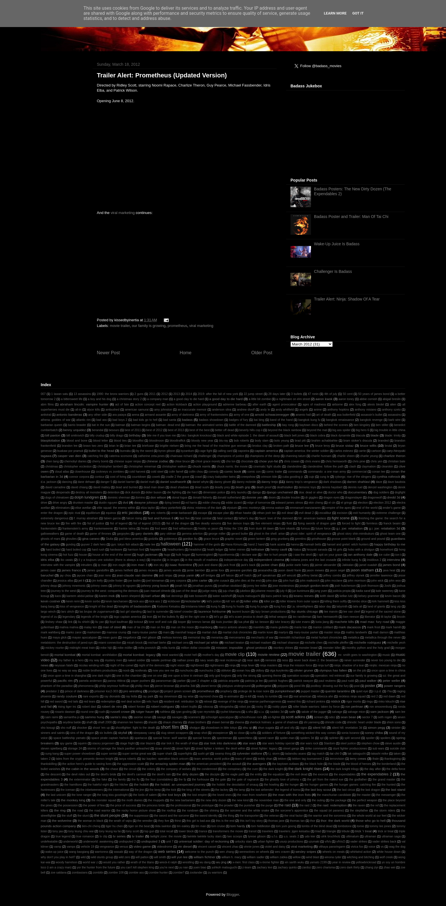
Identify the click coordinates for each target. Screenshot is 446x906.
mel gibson (149, 637)
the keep (155, 789)
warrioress (102, 851)
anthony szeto (391, 409)
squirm (82, 743)
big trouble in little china (389, 430)
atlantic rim (83, 419)
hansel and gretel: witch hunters (348, 544)
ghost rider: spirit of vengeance (310, 533)
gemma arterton (192, 533)
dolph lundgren (86, 497)
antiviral (46, 414)
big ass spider (341, 430)
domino (140, 497)
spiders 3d (307, 738)
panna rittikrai (117, 680)
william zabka (279, 857)
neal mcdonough (230, 660)
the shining (211, 810)
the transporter (249, 815)
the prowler (226, 805)
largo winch (48, 611)
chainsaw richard (181, 456)
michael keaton (234, 642)
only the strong (247, 675)
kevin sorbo (92, 601)
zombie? (178, 872)
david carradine (55, 487)
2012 (164, 394)
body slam (262, 440)
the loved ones (222, 794)
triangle (331, 831)
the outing (318, 800)
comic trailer (274, 471)
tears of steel (243, 758)
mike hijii (106, 647)
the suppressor (139, 815)
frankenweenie (103, 528)
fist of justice (95, 523)
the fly (136, 779)
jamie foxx (217, 570)
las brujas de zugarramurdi (97, 611)
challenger (205, 456)
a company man (157, 399)
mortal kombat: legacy (139, 654)
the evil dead (298, 774)
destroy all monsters (88, 492)
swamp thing (223, 753)
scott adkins (295, 717)
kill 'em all (232, 601)
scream (319, 717)
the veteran (271, 815)
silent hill (319, 727)
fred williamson (183, 528)
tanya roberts (127, 758)
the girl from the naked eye (325, 779)
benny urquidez (74, 430)
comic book (232, 471)
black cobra (317, 435)
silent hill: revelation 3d (347, 727)
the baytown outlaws (285, 763)
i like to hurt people (274, 554)
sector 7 (367, 717)
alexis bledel (375, 404)
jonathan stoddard (230, 585)
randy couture (66, 696)
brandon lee (70, 445)
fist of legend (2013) (146, 523)
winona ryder (332, 857)
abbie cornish (368, 399)
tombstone (345, 826)
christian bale (396, 461)
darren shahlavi (358, 481)
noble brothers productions (100, 670)
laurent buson (241, 611)
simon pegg (376, 727)
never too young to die (386, 660)
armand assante (155, 414)
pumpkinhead (285, 691)
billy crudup (97, 435)
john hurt (288, 580)
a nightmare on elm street (293, 399)
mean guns (109, 637)
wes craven (282, 851)
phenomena (86, 685)
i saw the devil (302, 554)
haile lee (149, 544)
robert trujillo (189, 706)
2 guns (139, 394)
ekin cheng (316, 502)
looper (182, 621)
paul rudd (347, 680)
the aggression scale (130, 763)
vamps (71, 846)
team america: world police (212, 758)
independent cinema (269, 559)
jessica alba (65, 580)
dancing (67, 481)
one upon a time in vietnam (185, 675)
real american (302, 696)
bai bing (259, 419)
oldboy (259, 670)
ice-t (398, 554)
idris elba (47, 559)
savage (162, 717)
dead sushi (202, 487)
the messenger (386, 794)
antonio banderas (69, 414)
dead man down (154, 487)
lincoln (401, 616)
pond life (299, 685)
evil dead (287, 512)
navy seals (207, 660)
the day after (372, 769)
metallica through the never (383, 637)
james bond (391, 565)
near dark (253, 660)
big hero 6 (362, 430)
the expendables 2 (376, 774)
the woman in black (90, 820)
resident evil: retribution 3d (180, 701)
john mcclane (333, 580)
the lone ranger (81, 794)
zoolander (196, 872)
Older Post (261, 352)
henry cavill (279, 549)
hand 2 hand (256, 544)
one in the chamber (129, 675)
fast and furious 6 (160, 518)
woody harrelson (66, 862)
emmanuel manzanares (305, 507)
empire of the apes (338, 507)
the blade (334, 763)
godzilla (153, 538)
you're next (166, 867)
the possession (68, 805)
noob (126, 670)
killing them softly (335, 601)
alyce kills (93, 409)
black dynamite (341, 435)
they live (163, 820)
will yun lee (179, 857)
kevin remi (73, 601)
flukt (289, 523)
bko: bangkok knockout (196, 435)
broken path (281, 445)
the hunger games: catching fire (355, 784)
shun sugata (266, 727)
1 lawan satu (59, 394)
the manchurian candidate (334, 794)
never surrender (354, 660)
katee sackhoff (222, 596)
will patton (142, 857)
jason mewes (315, 570)
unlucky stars (243, 841)
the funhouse (200, 779)
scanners (194, 717)
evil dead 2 (306, 512)
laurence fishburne (212, 611)
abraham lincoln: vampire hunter (84, 404)
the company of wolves (176, 769)
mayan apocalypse (84, 637)
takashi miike (379, 753)
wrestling (188, 862)
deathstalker (285, 487)
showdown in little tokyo (221, 727)
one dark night (101, 675)
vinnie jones (251, 846)
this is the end (225, 820)
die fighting (174, 492)
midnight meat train (82, 647)
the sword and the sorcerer (171, 815)
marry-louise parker (144, 632)
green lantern (256, 538)
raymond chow (208, 696)
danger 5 (106, 481)
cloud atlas (62, 471)
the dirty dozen (188, 774)
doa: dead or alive (310, 492)
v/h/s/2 (340, 841)
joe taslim (134, 580)
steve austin (393, 743)
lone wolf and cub (160, 621)
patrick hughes (278, 680)
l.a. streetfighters (303, 606)
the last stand (395, 789)
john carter (199, 580)
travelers (267, 831)
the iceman (67, 789)
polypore (283, 685)
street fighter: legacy (264, 748)
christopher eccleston (78, 466)
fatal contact (225, 518)
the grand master (384, 779)
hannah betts (312, 544)
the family (119, 779)
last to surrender (158, 611)
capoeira (243, 450)
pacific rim (65, 680)
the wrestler (145, 820)
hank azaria (277, 544)
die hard (192, 492)
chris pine (358, 461)
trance (203, 831)
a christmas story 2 (129, 399)
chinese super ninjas (127, 461)
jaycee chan (85, 575)
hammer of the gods (207, 544)
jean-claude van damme (135, 575)
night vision (177, 665)
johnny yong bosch (155, 585)
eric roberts (158, 512)
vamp (57, 846)
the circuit (130, 769)
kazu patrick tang (277, 596)
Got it (358, 13)
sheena (239, 722)
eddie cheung (211, 502)
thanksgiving (392, 758)
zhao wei (389, 867)
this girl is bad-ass (198, 820)
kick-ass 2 (155, 601)
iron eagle (119, 565)
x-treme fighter (269, 862)
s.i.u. (261, 711)
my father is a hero (70, 660)
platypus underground (236, 685)
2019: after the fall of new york (218, 394)
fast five (184, 518)
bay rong (288, 425)
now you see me (163, 670)
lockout (138, 621)
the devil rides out (78, 774)
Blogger (232, 894)
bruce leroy (322, 445)
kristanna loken (196, 606)
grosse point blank (344, 538)
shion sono (393, 722)
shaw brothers (197, 722)
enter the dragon (52, 512)
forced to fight (351, 523)
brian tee (130, 445)
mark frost (373, 627)
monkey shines (283, 647)
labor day (325, 606)
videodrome (164, 846)
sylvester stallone (249, 753)
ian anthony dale (360, 554)
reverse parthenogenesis (265, 701)
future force (323, 528)
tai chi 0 (336, 753)
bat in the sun (101, 425)
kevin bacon (393, 596)
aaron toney (346, 399)
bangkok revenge (371, 419)
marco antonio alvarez (233, 627)
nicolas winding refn (92, 665)
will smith (160, 857)
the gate (220, 779)
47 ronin (313, 394)
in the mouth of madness (201, 559)
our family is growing (149, 326)
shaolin (152, 722)
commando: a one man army (327, 471)
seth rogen (385, 717)
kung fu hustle (235, 606)
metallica (353, 637)
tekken (282, 758)
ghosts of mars (50, 538)
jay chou (65, 575)
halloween (171, 543)
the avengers (256, 763)
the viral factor (293, 815)
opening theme (271, 675)
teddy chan (265, 758)
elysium (232, 507)
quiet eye (362, 691)
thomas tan (297, 820)
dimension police (214, 492)
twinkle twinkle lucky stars (204, 836)
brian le (114, 445)
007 (43, 394)
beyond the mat (317, 430)
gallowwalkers (50, 533)
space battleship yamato (69, 738)
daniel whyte (200, 481)
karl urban (152, 596)
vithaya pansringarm (332, 846)
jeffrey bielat (310, 575)
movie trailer (120, 326)
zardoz (306, 867)
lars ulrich (67, 611)
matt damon (380, 632)
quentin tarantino (337, 691)
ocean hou (243, 670)
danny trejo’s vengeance (302, 481)
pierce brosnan (164, 685)
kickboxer (174, 601)
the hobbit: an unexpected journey (180, 784)
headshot (195, 549)
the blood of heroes (358, 763)
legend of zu (49, 616)
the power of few (94, 805)
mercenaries (237, 637)
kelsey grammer (368, 596)
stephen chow (370, 743)
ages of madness (314, 404)
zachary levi (264, 867)
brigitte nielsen (169, 445)
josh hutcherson (345, 585)
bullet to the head (101, 450)
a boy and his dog (99, 399)
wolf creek (386, 857)
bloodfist (138, 440)
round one (87, 711)
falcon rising (134, 518)
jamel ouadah (368, 565)
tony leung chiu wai (81, 831)
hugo (167, 554)
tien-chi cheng (91, 826)
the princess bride (153, 805)
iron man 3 (139, 565)
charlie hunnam (321, 456)
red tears (89, 701)
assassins (394, 414)
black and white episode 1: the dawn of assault (248, 435)
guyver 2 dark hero (93, 544)
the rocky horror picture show (136, 810)
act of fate (122, 404)
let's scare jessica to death (246, 616)
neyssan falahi (63, 665)
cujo (311, 476)
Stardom (329, 743)
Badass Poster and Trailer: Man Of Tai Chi (351, 216)
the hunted (389, 784)
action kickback (177, 404)
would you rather (114, 862)
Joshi (387, 585)
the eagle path (234, 774)
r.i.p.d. (377, 691)
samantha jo (72, 717)
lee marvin (331, 611)
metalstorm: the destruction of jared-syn (67, 642)
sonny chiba (374, 732)
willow (297, 857)
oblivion (226, 670)
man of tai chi (136, 627)
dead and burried (126, 487)
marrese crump (116, 632)
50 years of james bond (374, 394)
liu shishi (83, 621)
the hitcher (121, 784)
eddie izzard (234, 502)
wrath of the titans (142, 862)
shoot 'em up (101, 727)
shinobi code (333, 722)
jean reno (105, 575)
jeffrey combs (332, 575)
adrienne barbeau (235, 404)
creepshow (248, 476)
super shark (164, 753)
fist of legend (119, 523)
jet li (81, 580)
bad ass (101, 419)
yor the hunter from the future (96, 867)
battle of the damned (242, 425)
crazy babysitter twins (221, 476)
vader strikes (358, 841)
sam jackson (379, 711)
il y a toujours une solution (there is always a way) (112, 559)
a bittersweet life (71, 399)
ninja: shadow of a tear (349, 665)
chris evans (312, 461)
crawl (198, 476)
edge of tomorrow (258, 502)
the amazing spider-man (167, 763)
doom (272, 497)
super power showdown (79, 753)
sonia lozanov (350, 732)
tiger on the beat (139, 826)
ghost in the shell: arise (269, 533)
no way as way (67, 670)
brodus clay (260, 445)
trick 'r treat (363, 831)
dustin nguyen (108, 502)
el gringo (346, 502)
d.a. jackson (49, 481)
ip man (102, 565)
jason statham (362, 570)
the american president (206, 763)
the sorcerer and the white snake (247, 810)
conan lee (378, 471)
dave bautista (396, 481)
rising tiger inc (67, 706)
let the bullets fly (168, 616)
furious (305, 528)
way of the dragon (141, 851)
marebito (259, 627)
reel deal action (131, 701)
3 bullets (296, 394)
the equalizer (276, 774)
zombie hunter (158, 872)
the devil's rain (161, 774)
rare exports (91, 696)
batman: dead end (168, 425)
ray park (148, 696)
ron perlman (354, 706)
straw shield (163, 748)
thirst (178, 820)
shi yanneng (312, 722)
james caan (48, 570)
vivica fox (357, 846)
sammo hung (94, 717)
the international (118, 789)
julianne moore (265, 590)
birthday (135, 435)
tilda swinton (163, 826)
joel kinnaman (155, 580)
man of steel (112, 627)
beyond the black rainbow (284, 430)
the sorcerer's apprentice (291, 810)
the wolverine (61, 820)
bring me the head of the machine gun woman (216, 445)
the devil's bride (105, 774)
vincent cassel (207, 846)
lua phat (243, 621)
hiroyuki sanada (317, 549)
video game (142, 846)
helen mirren (237, 549)
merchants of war (262, 637)
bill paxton (52, 435)
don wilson (158, 497)
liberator (370, 616)
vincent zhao (230, 846)
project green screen (177, 691)
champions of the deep (264, 456)
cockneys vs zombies (110, 471)
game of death (74, 533)
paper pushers (140, 680)
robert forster (136, 706)
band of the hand (281, 419)
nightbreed (197, 665)
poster (370, 685)
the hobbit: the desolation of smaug (235, 784)
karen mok (107, 596)
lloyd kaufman (119, 621)
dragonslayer (353, 497)
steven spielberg (51, 748)
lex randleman (302, 616)
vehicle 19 (87, 846)
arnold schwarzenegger (272, 414)
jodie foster (115, 580)
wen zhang (227, 851)
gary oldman (168, 533)
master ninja (332, 632)
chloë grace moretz (208, 461)
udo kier (310, 836)
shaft (89, 722)
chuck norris (202, 466)
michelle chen (313, 642)
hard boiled (53, 549)
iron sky (159, 565)
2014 (188, 394)
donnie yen (254, 497)
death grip (243, 487)
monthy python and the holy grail (368, 647)
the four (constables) (159, 779)
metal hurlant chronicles (326, 637)
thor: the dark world (335, 820)
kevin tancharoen (116, 601)
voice (372, 846)
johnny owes (99, 585)
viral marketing (123, 213)
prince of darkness (77, 691)
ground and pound (373, 538)
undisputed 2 (127, 841)
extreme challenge (388, 512)
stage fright (127, 743)
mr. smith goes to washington (357, 654)
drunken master (83, 502)
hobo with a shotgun (361, 549)
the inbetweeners (91, 789)
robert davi (89, 706)
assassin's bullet (371, 414)
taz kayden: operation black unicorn (165, 758)
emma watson (275, 507)
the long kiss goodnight (112, 794)
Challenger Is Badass (333, 271)
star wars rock (309, 743)
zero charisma (325, 867)
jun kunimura (300, 590)
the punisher (247, 805)
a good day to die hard (226, 399)
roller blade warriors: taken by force (316, 706)
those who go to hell (370, 820)
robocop (207, 706)
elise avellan (83, 507)
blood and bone (77, 440)
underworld (70, 841)
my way (94, 660)
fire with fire (73, 523)
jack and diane (208, 565)
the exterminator (80, 779)
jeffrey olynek (356, 575)
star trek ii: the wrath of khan (180, 743)
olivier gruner (304, 670)
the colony (149, 769)
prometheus (177, 326)
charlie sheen (346, 456)
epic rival (74, 512)
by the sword (144, 450)
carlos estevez (343, 450)
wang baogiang (79, 851)
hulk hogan (183, 554)
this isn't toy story (251, 820)
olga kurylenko (279, 670)
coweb (156, 476)
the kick (171, 789)
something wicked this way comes (313, 732)
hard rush (98, 549)
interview (393, 559)
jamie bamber (196, 570)
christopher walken (174, 466)
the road (77, 810)
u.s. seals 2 (291, 836)
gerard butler (239, 533)
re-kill (247, 696)
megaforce (129, 637)
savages (177, 717)
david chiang (79, 487)
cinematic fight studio (267, 466)
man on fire (157, 627)
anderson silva (222, 409)
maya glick (60, 637)
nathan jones (185, 660)
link (70, 621)
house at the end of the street (111, 554)
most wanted (170, 654)
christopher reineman (142, 466)
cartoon (376, 450)
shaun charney (172, 722)
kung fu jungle (259, 606)
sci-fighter (273, 717)
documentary (357, 492)
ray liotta (131, 696)
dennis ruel (355, 487)
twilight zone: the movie (166, 836)
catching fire (95, 456)
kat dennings (174, 596)
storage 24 (75, 748)
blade (375, 435)
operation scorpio (298, 675)
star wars (249, 743)
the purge (267, 805)
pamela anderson (90, 680)
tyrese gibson (257, 836)
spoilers (385, 738)
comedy (213, 471)
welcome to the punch (199, 851)
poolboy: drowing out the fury (329, 685)
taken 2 (45, 758)
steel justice (348, 743)
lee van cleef (351, 611)
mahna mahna (69, 627)
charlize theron (394, 456)
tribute (345, 831)
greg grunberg (280, 538)
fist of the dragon (177, 523)
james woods (172, 570)
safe (292, 711)
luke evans (303, 621)
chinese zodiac (157, 461)
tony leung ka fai (110, 831)
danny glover (222, 481)
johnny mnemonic (74, 585)
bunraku (125, 450)
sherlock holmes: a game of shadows (273, 722)
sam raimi (51, 717)
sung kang (52, 753)
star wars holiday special (278, 743)
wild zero (124, 857)
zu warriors (215, 872)
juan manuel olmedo (157, 590)
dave (379, 481)
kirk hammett (380, 601)
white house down (389, 851)
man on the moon (182, 627)
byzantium (187, 450)
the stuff (67, 815)
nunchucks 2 (207, 670)
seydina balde (72, 722)
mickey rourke (54, 647)
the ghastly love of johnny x (283, 779)
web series (167, 851)
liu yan (99, 621)
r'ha (389, 691)
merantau (217, 637)
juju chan (229, 590)
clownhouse (82, 471)
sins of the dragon (82, 732)
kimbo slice (359, 601)
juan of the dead (186, 590)
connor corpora (79, 476)
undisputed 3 (150, 841)
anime (318, 409)
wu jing (221, 862)
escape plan (221, 512)
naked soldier (136, 660)
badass (187, 419)
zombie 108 (116, 872)
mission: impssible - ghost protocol (241, 647)
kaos (58, 596)
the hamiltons (73, 784)
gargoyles (123, 533)
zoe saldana (59, 872)
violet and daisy (275, 846)
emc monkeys (251, 507)
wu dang (204, 862)
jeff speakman (266, 575)
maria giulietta (279, 627)
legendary (68, 616)
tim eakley (183, 826)
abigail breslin (391, 399)
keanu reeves (304, 596)
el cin (331, 502)
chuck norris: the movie (232, 466)
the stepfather (359, 810)
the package (338, 800)
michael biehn (157, 642)
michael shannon (288, 642)
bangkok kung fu (309, 419)
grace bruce (211, 538)
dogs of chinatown (57, 497)
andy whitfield (285, 409)
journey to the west (63, 590)
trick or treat (385, 831)
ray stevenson (168, 696)
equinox (111, 512)
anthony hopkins (338, 409)
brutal (388, 445)
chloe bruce (182, 461)
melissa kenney (172, 637)
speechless (245, 738)
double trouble (290, 497)
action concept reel (148, 404)
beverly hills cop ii (251, 430)
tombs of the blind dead (317, 826)
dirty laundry (239, 492)
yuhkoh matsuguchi (224, 867)
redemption (108, 701)
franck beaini (391, 523)
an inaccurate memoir (192, 409)
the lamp (239, 789)
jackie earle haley (297, 565)
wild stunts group (102, 857)
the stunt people (107, 815)
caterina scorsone (120, 456)
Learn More (335, 13)
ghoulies (71, 538)
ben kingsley (362, 425)
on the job (359, 670)
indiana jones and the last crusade (313, 559)
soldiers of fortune (273, 732)
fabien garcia (112, 518)
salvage (337, 711)
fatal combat (203, 518)
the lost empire (197, 794)
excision (342, 512)
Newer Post (108, 352)
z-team (246, 867)
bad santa (169, 419)
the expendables (345, 774)
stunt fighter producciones (350, 748)
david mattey (101, 487)
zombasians (79, 872)
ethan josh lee (266, 512)
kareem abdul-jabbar (80, 596)
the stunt (83, 815)
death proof (263, 487)
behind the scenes (336, 425)
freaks (145, 528)
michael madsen (260, 642)
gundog (71, 544)
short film (170, 727)
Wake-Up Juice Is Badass (337, 244)
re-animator (231, 696)
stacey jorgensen (103, 743)
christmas (51, 466)
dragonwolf (374, 497)
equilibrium (93, 512)
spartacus (140, 738)
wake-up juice (54, 851)
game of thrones (100, 533)
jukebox (245, 590)
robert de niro (112, 706)
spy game (66, 743)
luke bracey (282, 621)
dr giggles (311, 497)
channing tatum (295, 456)
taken (397, 753)
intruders (86, 565)
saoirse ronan (143, 717)
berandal (97, 430)
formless (371, 523)
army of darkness (182, 414)
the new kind (240, 800)
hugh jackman (147, 554)
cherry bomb (100, 461)
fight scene (340, 518)
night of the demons (152, 665)
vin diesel (185, 846)
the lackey (222, 789)
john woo (395, 580)
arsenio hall (303, 414)
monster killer (332, 647)
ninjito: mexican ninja (383, 665)
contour (100, 476)
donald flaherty (202, 497)
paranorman (164, 680)
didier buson (154, 492)
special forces (202, 738)
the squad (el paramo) (329, 810)
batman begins (140, 425)
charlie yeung (369, 456)
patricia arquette (229, 680)
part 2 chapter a (202, 680)
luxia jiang (322, 621)
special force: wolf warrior (170, 738)
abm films (47, 404)
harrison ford (136, 549)
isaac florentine (180, 565)
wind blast (312, 857)
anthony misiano (366, 409)
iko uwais (67, 559)
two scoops (234, 836)
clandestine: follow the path (325, 466)
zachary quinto (287, 867)
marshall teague (185, 632)
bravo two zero (93, 445)
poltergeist (263, 685)
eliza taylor (148, 507)
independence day (236, 559)
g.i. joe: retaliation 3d (384, 528)
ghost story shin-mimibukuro (355, 533)
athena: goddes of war (56, 419)
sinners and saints (53, 732)
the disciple (212, 774)
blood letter (100, 440)
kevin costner (50, 601)
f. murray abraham (86, 518)
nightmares (216, 665)
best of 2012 (154, 430)
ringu (370, 701)
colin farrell (176, 471)
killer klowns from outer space (299, 601)
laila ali (357, 606)
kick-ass (138, 601)
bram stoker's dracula (357, 440)
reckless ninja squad (352, 696)
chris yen (376, 461)
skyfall (122, 732)
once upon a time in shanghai (67, 675)
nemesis (270, 660)
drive (44, 502)
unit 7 (169, 841)
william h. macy (231, 857)
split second (352, 738)
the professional (180, 805)
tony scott (132, 831)
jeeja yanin (186, 575)
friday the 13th (233, 528)
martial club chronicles (237, 632)
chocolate (247, 461)
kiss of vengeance (72, 606)
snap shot (200, 732)
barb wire (394, 419)
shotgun (194, 727)
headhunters (175, 549)
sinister (396, 727)
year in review (341, 862)
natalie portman (161, 660)
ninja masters (268, 665)
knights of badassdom (134, 606)
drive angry (60, 502)
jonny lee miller (257, 585)
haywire (155, 549)
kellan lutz (346, 596)
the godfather (358, 779)
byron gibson (166, 450)
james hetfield (124, 570)
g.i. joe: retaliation (349, 528)
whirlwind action (360, 851)
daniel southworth (173, 481)
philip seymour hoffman (114, 685)
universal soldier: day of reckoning (204, 841)
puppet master (310, 691)
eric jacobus (132, 512)
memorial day (197, 637)
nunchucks (187, 670)
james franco (71, 570)
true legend (63, 836)
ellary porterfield (170, 507)
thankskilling (49, 763)
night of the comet (122, 665)
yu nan (183, 867)
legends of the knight (95, 616)
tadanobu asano (295, 753)
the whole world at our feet (369, 815)
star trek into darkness (220, 743)
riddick (335, 701)
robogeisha (226, 706)
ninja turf (323, 665)
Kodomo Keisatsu (168, 606)
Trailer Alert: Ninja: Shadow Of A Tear (347, 299)
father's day (246, 518)
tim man (200, 826)
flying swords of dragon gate (317, 523)
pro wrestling (132, 691)
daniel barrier (126, 481)
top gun (149, 831)
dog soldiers (381, 492)
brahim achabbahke (325, 440)
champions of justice (230, 456)
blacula (360, 435)
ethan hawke (243, 512)
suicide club (398, 748)
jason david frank (289, 570)
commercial (359, 471)
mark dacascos (349, 627)
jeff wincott (289, 575)
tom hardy (237, 826)
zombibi (98, 872)
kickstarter (193, 601)
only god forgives (220, 675)
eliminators (63, 507)
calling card (225, 450)
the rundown (190, 810)
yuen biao (199, 867)
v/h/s (328, 841)
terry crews (358, 758)
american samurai (137, 409)
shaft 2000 (105, 722)
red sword (56, 701)
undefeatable (49, 841)
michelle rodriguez (367, 642)
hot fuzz (68, 554)
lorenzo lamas (201, 621)
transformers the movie (228, 831)
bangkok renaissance (340, 419)
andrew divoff (246, 409)
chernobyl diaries (75, 461)
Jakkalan (348, 565)
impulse (156, 559)
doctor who (335, 492)
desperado (63, 492)
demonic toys (307, 487)
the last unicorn (56, 794)
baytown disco (308, 425)
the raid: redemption (332, 805)
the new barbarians (182, 800)
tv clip (103, 836)
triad (318, 831)
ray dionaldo (112, 696)
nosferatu (141, 670)
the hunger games (316, 784)
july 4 (283, 590)
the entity (256, 774)
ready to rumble (267, 696)
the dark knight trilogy (344, 769)
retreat (208, 701)
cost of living (118, 476)
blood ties (120, 440)
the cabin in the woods (82, 769)
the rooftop (168, 810)
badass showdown (211, 419)
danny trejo (269, 481)
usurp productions (291, 841)
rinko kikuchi (386, 701)
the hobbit (141, 784)
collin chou (196, 471)
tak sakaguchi (357, 753)
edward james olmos (289, 502)
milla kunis (168, 647)
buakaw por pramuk (70, 450)
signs (303, 727)
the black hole (313, 763)
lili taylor (386, 616)
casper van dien (69, 456)
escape (202, 512)
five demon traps (238, 523)
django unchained (280, 492)
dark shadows (332, 481)
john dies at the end (248, 580)
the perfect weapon (364, 800)
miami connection (109, 642)
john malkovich (310, 580)
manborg (205, 627)
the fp (182, 779)
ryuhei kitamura (230, 711)
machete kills (344, 621)
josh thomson (370, 585)
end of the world (367, 507)
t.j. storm (274, 753)
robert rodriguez (162, 706)
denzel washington (380, 487)
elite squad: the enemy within (116, 507)
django (256, 492)
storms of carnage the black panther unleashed (118, 748)
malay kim (90, 627)
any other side (97, 414)
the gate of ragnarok (245, 779)
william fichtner (205, 857)
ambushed (112, 409)
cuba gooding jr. (293, 476)
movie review (268, 654)
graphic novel (233, 538)
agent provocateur (284, 404)
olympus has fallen (333, 670)
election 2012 (382, 502)
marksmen (94, 632)
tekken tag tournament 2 (308, 758)
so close (239, 732)
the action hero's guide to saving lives (87, 763)
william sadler (256, 857)
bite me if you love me (161, 435)
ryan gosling (184, 711)
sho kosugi (48, 727)
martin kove (265, 632)
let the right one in (196, 616)
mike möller (125, 647)
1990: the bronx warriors (113, 394)
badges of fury (238, 419)
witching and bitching (360, 857)
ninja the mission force (297, 665)
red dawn (389, 696)
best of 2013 (176, 430)
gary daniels (144, 533)
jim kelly (97, 580)
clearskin (387, 466)
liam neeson (351, 616)
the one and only (295, 800)
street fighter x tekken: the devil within (220, 748)
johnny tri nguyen (124, 585)
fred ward (161, 528)
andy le (265, 409)
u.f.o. (274, 836)
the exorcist (320, 774)
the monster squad (103, 800)
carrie (362, 450)
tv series (119, 836)
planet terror (208, 685)
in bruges (173, 559)
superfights (185, 753)
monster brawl (308, 647)
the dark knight (273, 769)
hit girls (337, 549)
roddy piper (279, 706)
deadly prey (222, 487)
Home (186, 352)
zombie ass (136, 872)
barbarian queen (51, 425)
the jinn (139, 789)
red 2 (374, 696)
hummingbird (204, 554)
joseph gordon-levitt (313, 585)
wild (83, 857)
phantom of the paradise (57, 685)
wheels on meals (333, 851)
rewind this (294, 701)
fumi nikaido (287, 528)
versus (123, 846)
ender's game (392, 507)
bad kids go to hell (145, 419)
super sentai (109, 753)
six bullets (105, 732)
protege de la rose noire (253, 691)
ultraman (370, 836)
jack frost (229, 565)
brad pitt (300, 440)
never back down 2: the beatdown (316, 660)
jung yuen (320, 590)
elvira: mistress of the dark (204, 507)
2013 (176, 394)
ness (285, 660)
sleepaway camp (144, 732)
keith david (327, 596)
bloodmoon (156, 440)
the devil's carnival (134, 774)
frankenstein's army (75, 528)
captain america (266, 450)
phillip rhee (142, 685)
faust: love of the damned (276, 518)
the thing (228, 815)
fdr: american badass (312, 518)
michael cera (180, 642)
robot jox (245, 706)
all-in (78, 409)
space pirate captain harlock (110, 738)
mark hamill (393, 627)
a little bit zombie (260, 399)
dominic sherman (119, 497)
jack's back (248, 565)
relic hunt (152, 701)
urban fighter (266, 841)
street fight (183, 748)
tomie (360, 826)
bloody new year (202, 440)
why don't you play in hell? (58, 857)
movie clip (235, 654)
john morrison (357, 580)
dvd (125, 502)
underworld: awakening (98, 841)
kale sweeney (385, 590)
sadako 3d (277, 711)
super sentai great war (137, 753)
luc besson (262, 621)
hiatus (297, 549)
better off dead (224, 430)
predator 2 (53, 691)
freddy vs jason (208, 528)
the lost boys (171, 794)
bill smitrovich (75, 435)
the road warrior (100, 810)
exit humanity (362, 512)
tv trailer (138, 836)
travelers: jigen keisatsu (294, 831)
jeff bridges (208, 575)
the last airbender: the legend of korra (275, 789)
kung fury (280, 606)
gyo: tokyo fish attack (125, 544)
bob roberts (241, 440)
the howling (271, 784)
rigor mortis (353, 701)
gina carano (90, 538)
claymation (369, 466)
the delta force (395, 769)
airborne (337, 404)
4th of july (330, 394)
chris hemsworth (336, 461)
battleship (269, 425)
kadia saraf (363, 590)
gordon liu (190, 538)
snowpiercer (220, 732)
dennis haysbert (332, 487)
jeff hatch (246, 575)
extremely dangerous (54, 518)
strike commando (316, 748)
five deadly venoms (208, 523)
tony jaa (57, 831)
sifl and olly (287, 727)
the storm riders (384, 810)
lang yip (395, 606)
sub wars (378, 748)
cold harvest (137, 471)
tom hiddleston (261, 826)
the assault (234, 763)
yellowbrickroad (366, 862)
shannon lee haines (130, 722)
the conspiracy (232, 769)
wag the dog (397, 846)
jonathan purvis (203, 585)
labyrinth (341, 606)
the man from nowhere (252, 794)
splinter (334, 738)
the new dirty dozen (213, 800)
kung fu (216, 606)
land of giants (376, 606)
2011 (152, 394)
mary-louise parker (306, 632)
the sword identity (206, 815)
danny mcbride (246, 481)
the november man (266, 800)
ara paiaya (119, 414)
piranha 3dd (187, 685)
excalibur (325, 512)
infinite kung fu (351, 559)
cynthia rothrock (388, 476)
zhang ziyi (371, 867)
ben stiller (382, 425)
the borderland (386, 763)
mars (166, 632)
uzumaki (314, 841)
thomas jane (276, 820)
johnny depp (49, 585)
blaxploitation (50, 440)
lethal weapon (278, 616)
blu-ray (223, 440)
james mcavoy (148, 570)
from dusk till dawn (261, 528)
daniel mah (147, 481)
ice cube (384, 554)
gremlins (300, 538)
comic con (254, 471)
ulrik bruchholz (330, 836)
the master (364, 794)
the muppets (156, 800)
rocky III (261, 706)
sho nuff (66, 727)
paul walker (368, 680)
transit (253, 831)
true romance (85, 836)
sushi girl (203, 753)
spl (322, 738)
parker (181, 680)
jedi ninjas (166, 575)
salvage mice (356, 711)
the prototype (205, 805)
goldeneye (170, 538)
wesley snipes (305, 851)
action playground (205, 404)
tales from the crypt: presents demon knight (84, 758)
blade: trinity (393, 435)
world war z (90, 862)
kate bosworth (198, 596)
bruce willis (368, 445)
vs (382, 846)
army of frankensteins (214, 414)
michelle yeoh (396, 642)
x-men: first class (243, 862)
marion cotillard (323, 627)
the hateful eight (98, 784)
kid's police (213, 601)
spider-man (287, 738)
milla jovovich (147, 647)
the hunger (292, 784)
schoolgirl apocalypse (219, 717)
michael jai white (206, 642)
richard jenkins (315, 701)
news (44, 665)
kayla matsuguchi (248, 596)
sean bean (348, 717)
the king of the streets (195, 789)
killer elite (251, 601)
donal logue (179, 497)
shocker (82, 727)
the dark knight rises (305, 769)
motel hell (190, 654)
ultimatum (352, 836)
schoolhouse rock (250, 717)
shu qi (247, 727)
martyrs (284, 632)
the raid (285, 805)
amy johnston (163, 409)
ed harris (191, 502)
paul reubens (327, 680)
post (357, 685)
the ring (60, 810)
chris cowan (292, 461)
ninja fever (248, 665)
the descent (53, 774)
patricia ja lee (254, 680)
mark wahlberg (50, 632)
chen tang (52, 461)
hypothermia (226, 554)
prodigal (153, 691)
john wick (377, 580)
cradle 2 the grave (177, 476)
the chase (111, 769)
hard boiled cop (76, 549)
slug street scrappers (175, 732)
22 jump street (253, 394)
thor (312, 820)
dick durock (132, 492)
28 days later (277, 394)
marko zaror (74, 632)
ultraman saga (391, 836)
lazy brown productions (270, 611)
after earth (260, 404)
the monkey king (73, 800)
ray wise (188, 696)
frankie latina (127, 528)
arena (136, 414)
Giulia (109, 538)
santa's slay (119, 717)
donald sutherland (229, 497)
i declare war (248, 554)
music (386, 654)
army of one (241, 414)
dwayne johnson (146, 502)
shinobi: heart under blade (364, 722)
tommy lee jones (380, 826)
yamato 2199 (318, 862)
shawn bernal (220, 722)
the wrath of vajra (120, 820)
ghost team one (390, 533)
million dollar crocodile (195, 647)
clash (352, 466)
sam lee (400, 711)
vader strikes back (384, 841)
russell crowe (120, 711)
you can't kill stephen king (137, 867)
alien (393, 404)
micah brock (135, 642)
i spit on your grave (330, 554)
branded (383, 440)
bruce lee (302, 445)
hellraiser (257, 549)
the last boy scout (318, 789)
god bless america (131, 538)
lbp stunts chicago (304, 611)
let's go (218, 616)
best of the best (199, 430)
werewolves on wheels (254, 851)
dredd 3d (393, 497)
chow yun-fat (268, 461)
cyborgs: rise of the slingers (353, 476)
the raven (359, 805)
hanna (295, 544)
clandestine (294, 466)
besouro (114, 430)
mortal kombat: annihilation (99, 654)
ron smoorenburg (380, 706)
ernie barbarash (181, 512)
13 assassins (82, 394)
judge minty (210, 590)
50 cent (348, 394)
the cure (252, 769)
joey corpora (178, 580)
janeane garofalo (241, 570)
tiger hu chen (114, 826)
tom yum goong (286, 826)
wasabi (118, 851)
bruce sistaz (345, 445)
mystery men (113, 660)
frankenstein (49, 528)
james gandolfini (98, 570)
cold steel (157, 471)
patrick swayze (303, 680)
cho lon (231, 461)
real (285, 696)
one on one (154, 675)
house (83, 554)
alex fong (355, 404)
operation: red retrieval (330, 675)
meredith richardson (292, 637)
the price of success (123, 805)
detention (113, 492)
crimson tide (269, 476)
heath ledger (215, 549)
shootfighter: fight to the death (135, 727)
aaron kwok (323, 399)
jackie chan (269, 565)
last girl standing (131, 611)
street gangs (291, 748)
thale (376, 758)
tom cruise (218, 826)
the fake (101, 779)
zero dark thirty (350, 867)
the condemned (207, 769)
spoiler (370, 738)
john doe (271, 580)
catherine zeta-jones (151, 456)
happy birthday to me (389, 544)
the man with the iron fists (292, 794)
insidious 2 (374, 559)
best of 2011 (133, 430)
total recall (166, 831)
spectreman (224, 738)
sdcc (332, 717)
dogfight (400, 492)
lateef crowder (183, 611)
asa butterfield (346, 414)
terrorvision (337, 758)
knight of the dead (101, 606)
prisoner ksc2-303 (106, 691)
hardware (116, 549)
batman (120, 425)
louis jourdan (224, 621)
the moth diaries (131, 800)
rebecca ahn (325, 696)
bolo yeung (281, 440)
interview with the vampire (58, 565)
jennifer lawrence (381, 575)
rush (102, 711)
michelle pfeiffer (338, 642)
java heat (389, 570)
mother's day (211, 654)
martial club (209, 632)
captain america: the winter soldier (306, 450)
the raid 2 (306, 805)
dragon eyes (331, 497)
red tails (73, 701)
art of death (323, 414)
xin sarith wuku (294, 862)
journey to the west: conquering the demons (110, 590)
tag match (318, 753)
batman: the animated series (205, 425)
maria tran (301, 627)
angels (303, 409)
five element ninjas (268, 523)
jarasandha (265, 570)
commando (295, 471)
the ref (374, 805)
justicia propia (342, 590)
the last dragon (370, 789)
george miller (217, 533)
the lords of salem (145, 794)
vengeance (107, 846)
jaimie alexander (325, 565)
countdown (139, 476)
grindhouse (318, 538)
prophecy (226, 691)
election (363, 502)
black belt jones (294, 435)
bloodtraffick (178, 440)
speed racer (266, 738)
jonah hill (181, 585)
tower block (186, 831)
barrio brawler (77, 425)
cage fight (205, 450)
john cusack (221, 580)
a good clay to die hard (189, 399)
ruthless (165, 711)
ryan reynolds (206, 711)
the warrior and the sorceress (327, 815)
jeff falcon (227, 575)
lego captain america (127, 616)
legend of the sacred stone (383, 611)
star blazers (148, 743)
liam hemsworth (327, 616)
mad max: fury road (375, 621)
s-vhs (249, 711)
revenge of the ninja (231, 701)
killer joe (269, 601)
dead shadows (179, 487)
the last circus (346, 789)
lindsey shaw (53, 621)
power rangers (394, 685)
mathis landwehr (356, 632)
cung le (325, 476)
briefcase (148, 445)
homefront (386, 549)
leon (149, 616)
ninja (232, 665)
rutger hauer (145, 711)
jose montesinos (283, 585)
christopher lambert (110, 466)
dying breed (172, 502)
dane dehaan (86, 481)
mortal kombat (64, 654)
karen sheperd (130, 596)
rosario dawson (65, 711)
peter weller (391, 680)
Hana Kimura (234, 544)
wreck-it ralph (168, 862)
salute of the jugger (314, 711)
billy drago (117, 435)
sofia (253, 732)
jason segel (337, 570)
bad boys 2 (119, 419)
